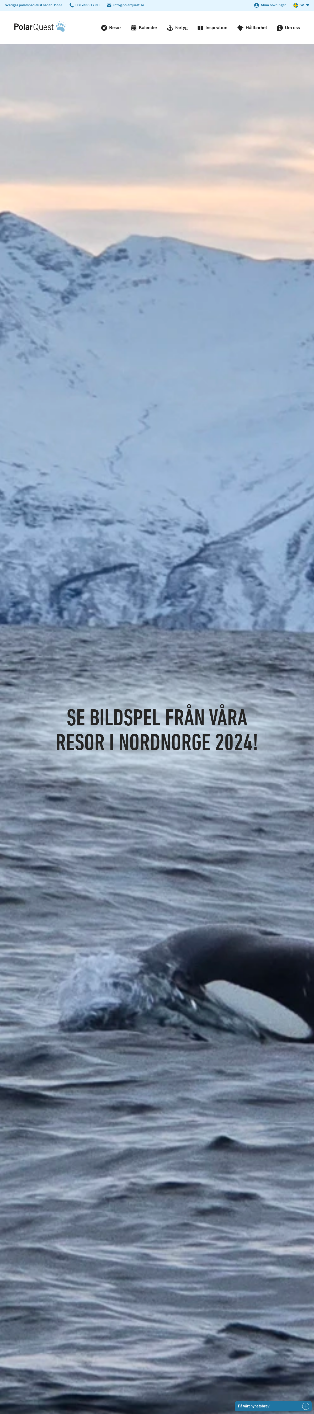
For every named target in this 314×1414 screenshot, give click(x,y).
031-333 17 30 (87, 5)
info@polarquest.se (128, 5)
